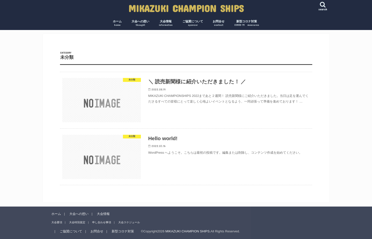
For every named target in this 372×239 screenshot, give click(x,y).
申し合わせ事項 (101, 222)
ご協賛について (192, 23)
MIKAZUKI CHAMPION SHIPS (186, 8)
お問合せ (218, 23)
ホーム (117, 23)
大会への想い (140, 23)
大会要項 (56, 222)
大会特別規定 (77, 222)
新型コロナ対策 (246, 23)
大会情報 (166, 23)
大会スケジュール (129, 222)
